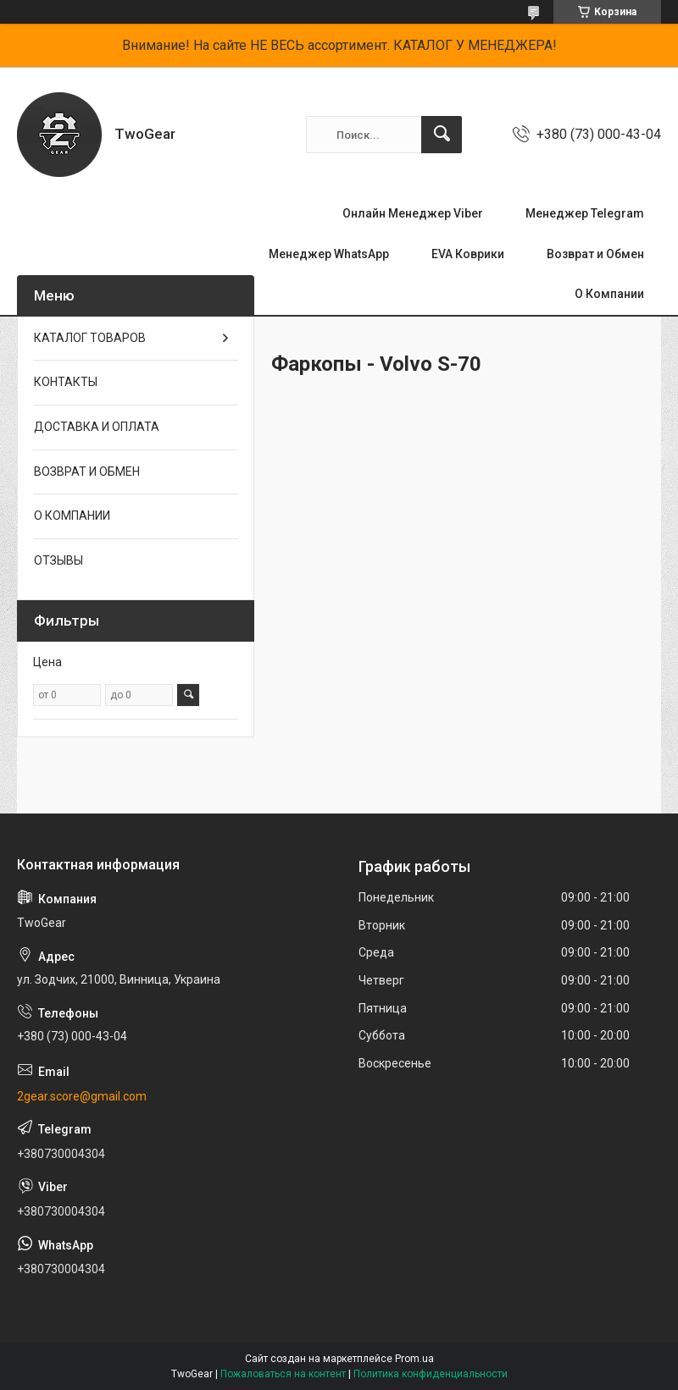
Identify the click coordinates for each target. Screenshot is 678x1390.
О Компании (609, 294)
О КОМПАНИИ (72, 515)
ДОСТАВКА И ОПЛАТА (96, 426)
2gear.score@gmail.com (82, 1096)
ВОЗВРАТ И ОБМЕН (87, 471)
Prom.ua (414, 1359)
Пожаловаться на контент (283, 1374)
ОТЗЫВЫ (58, 560)
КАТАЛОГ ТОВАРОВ (90, 338)
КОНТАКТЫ (65, 382)
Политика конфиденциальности (430, 1374)
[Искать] (441, 134)
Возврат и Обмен (595, 254)
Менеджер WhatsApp (329, 254)
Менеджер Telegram (584, 213)
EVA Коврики (467, 254)
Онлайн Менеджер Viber (412, 213)
